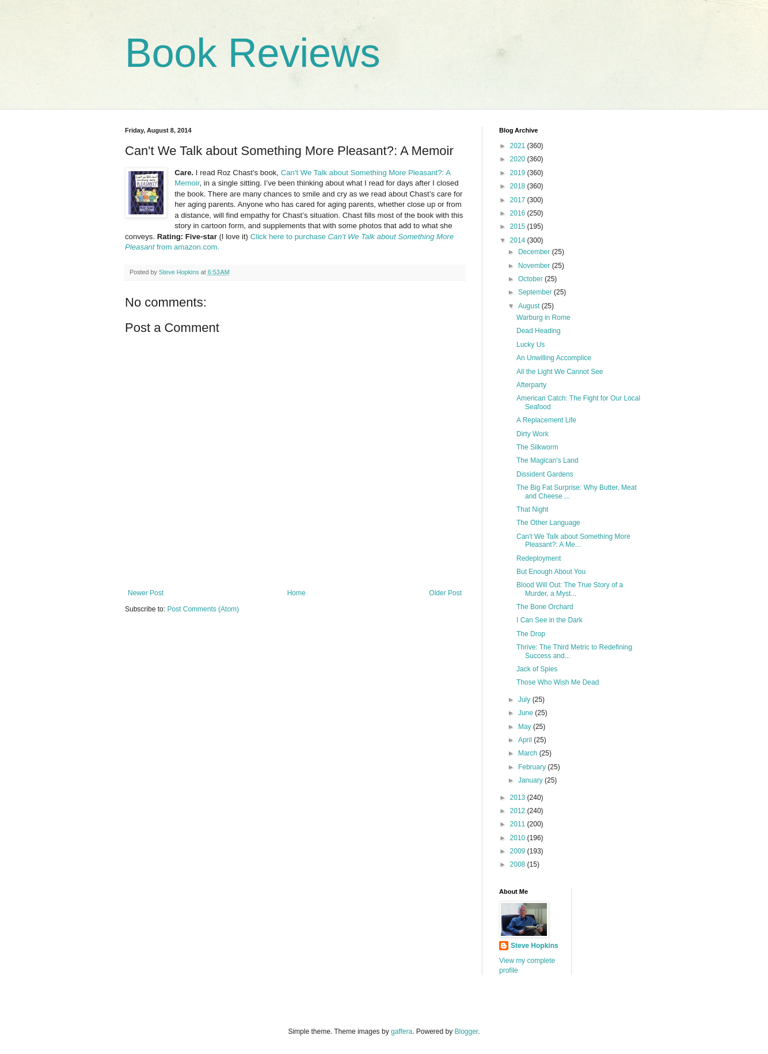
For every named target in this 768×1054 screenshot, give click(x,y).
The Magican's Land (547, 460)
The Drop (530, 634)
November (535, 266)
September (536, 292)
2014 (518, 240)
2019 (518, 173)
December (535, 252)
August (530, 306)
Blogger (466, 1031)
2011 (518, 824)
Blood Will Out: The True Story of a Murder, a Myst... (569, 589)
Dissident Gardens (544, 474)
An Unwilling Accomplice (553, 358)
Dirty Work (532, 434)
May (525, 727)
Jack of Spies (536, 669)
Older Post (445, 593)
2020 (518, 159)
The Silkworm (537, 447)
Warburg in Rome (543, 317)
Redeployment (538, 558)
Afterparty (531, 385)
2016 (518, 213)
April (526, 740)
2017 (518, 200)
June (526, 713)
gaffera (401, 1031)
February (533, 767)
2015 (518, 226)
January (531, 780)
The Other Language (548, 523)
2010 (518, 838)
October (531, 279)
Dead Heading (538, 331)
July (525, 700)
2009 (518, 851)
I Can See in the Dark (549, 620)
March (528, 753)
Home (296, 593)
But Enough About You (550, 572)
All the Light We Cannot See (559, 372)
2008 (518, 864)
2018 (518, 186)
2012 (518, 811)
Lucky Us (530, 345)
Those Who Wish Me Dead (557, 682)
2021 (518, 146)
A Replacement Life (546, 420)
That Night (532, 509)
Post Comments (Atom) (203, 609)
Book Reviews (253, 53)
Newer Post (146, 593)
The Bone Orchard (544, 607)
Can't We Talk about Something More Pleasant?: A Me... (573, 540)
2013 (518, 798)
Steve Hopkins (534, 946)
